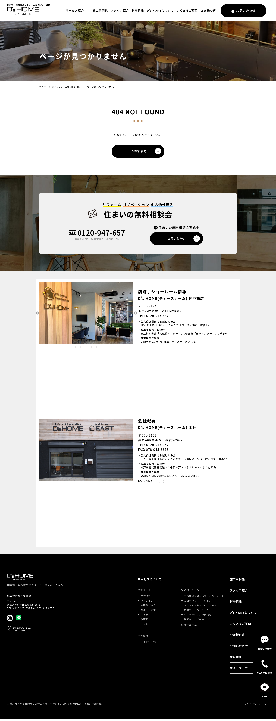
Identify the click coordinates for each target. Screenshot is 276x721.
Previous (37, 315)
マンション (147, 602)
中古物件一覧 (148, 643)
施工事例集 (100, 10)
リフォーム (144, 592)
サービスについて (150, 581)
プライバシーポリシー (256, 706)
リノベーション (190, 592)
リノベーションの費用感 (198, 616)
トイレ (144, 626)
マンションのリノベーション (200, 607)
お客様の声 (208, 10)
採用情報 (236, 659)
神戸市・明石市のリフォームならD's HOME (64, 86)
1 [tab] (75, 349)
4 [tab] (91, 349)
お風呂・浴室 (148, 612)
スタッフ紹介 (120, 10)
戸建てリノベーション (196, 612)
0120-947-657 (101, 234)
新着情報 (138, 10)
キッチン (146, 616)
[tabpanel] (86, 315)
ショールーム (189, 627)
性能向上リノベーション (198, 621)
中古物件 (143, 638)
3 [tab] (86, 349)
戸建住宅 (146, 598)
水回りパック (148, 607)
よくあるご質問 (187, 10)
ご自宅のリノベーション (198, 602)
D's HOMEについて (160, 10)
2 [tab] (81, 349)
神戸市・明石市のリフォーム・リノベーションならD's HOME (44, 705)
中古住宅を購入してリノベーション (204, 598)
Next (135, 315)
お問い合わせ (239, 648)
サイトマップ (239, 670)
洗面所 (144, 621)
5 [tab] (96, 349)
